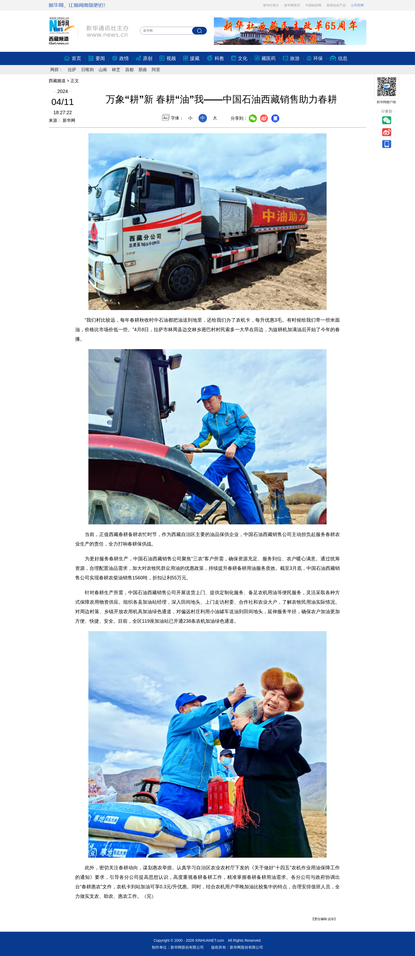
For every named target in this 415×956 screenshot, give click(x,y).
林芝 (116, 69)
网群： (56, 69)
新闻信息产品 (336, 5)
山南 (103, 69)
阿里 (156, 69)
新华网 (68, 120)
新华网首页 (292, 5)
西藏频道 (57, 80)
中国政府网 (313, 5)
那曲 (142, 69)
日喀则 (87, 69)
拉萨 (72, 69)
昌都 (129, 69)
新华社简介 (271, 5)
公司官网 (357, 5)
